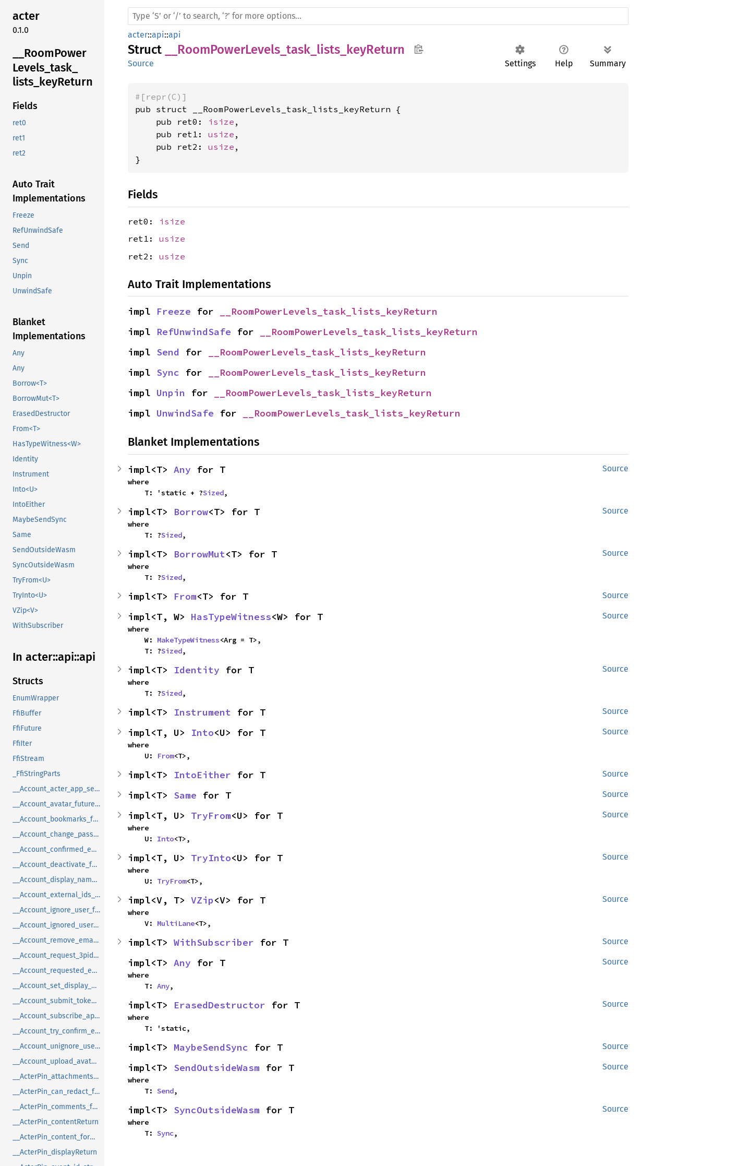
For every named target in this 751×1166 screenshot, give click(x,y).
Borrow (191, 512)
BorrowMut (199, 554)
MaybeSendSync (211, 1047)
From (185, 596)
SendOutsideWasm (217, 1068)
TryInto (211, 858)
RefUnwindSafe (193, 332)
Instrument (202, 712)
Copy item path (418, 49)
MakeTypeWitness (188, 640)
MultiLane (176, 923)
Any (182, 469)
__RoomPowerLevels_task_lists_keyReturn (329, 311)
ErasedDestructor (219, 1005)
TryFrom (211, 816)
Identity (197, 670)
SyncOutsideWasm (217, 1110)
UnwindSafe (185, 413)
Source (141, 63)
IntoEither (202, 775)
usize (221, 134)
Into (202, 733)
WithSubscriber (214, 942)
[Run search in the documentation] (378, 16)
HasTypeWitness (231, 617)
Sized (213, 492)
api (158, 35)
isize (221, 121)
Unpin (170, 393)
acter (138, 35)
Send (167, 352)
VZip (202, 900)
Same (185, 795)
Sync (167, 372)
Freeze (173, 311)
